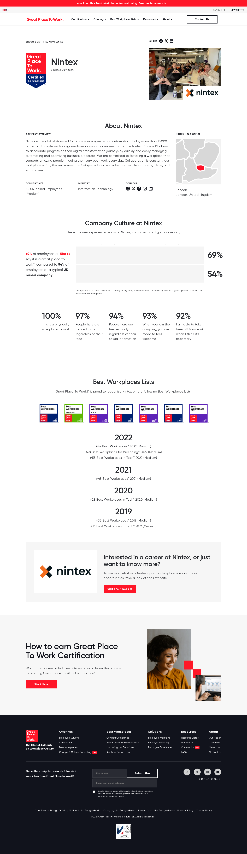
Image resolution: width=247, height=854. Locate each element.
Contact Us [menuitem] (215, 752)
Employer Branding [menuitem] (158, 742)
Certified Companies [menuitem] (118, 737)
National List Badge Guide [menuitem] (85, 810)
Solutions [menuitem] (155, 732)
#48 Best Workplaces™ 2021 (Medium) (123, 479)
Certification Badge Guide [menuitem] (50, 810)
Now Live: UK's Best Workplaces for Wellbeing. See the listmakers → (121, 3)
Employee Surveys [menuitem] (69, 737)
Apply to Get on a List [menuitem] (119, 752)
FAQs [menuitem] (184, 752)
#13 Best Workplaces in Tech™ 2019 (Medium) (123, 526)
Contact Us (202, 19)
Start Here (41, 684)
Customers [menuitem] (214, 742)
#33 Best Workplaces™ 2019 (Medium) (123, 520)
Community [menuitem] (190, 747)
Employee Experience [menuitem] (160, 747)
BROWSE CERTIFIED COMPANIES (44, 41)
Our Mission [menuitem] (215, 737)
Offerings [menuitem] (66, 732)
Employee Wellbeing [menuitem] (159, 737)
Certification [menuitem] (66, 742)
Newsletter (237, 10)
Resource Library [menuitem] (190, 737)
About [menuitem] (213, 732)
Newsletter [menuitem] (187, 742)
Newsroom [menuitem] (214, 747)
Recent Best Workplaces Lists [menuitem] (123, 742)
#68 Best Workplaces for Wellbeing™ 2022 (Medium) (123, 452)
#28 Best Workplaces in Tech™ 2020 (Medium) (123, 499)
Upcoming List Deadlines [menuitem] (120, 747)
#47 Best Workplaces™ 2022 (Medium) (123, 446)
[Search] (220, 9)
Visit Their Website (119, 589)
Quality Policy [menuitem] (204, 810)
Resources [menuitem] (188, 732)
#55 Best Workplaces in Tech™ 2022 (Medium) (123, 458)
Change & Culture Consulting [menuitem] (78, 752)
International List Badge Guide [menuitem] (156, 810)
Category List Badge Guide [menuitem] (119, 810)
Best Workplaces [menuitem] (68, 747)
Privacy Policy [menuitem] (185, 810)
